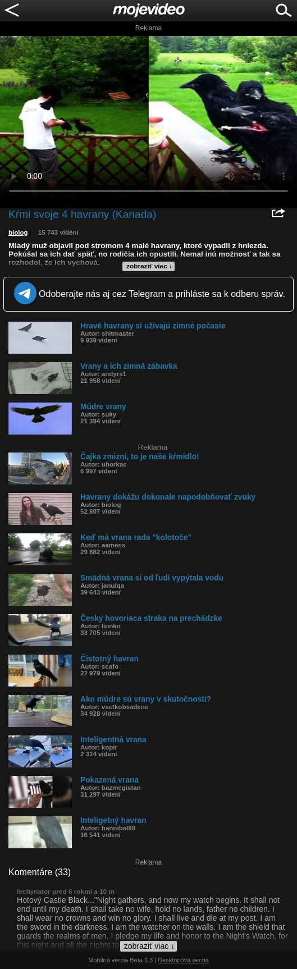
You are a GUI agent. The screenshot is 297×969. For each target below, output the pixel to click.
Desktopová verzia (183, 960)
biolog (18, 232)
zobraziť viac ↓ (149, 266)
